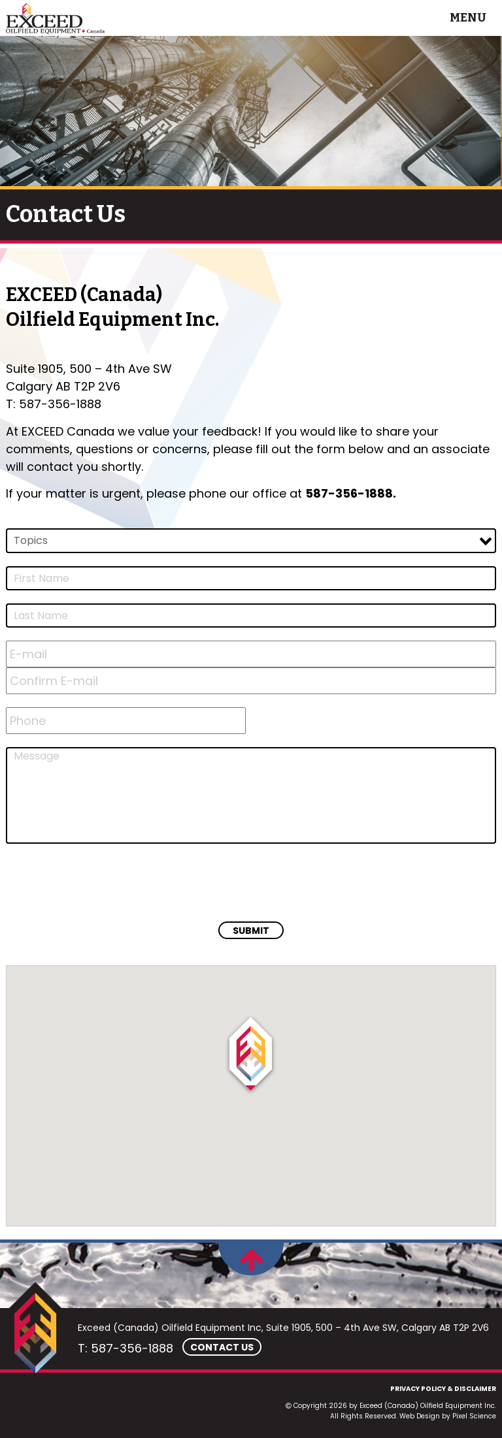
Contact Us (222, 1347)
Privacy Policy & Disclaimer (443, 1389)
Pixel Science (474, 1416)
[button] (251, 1055)
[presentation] (105, 882)
